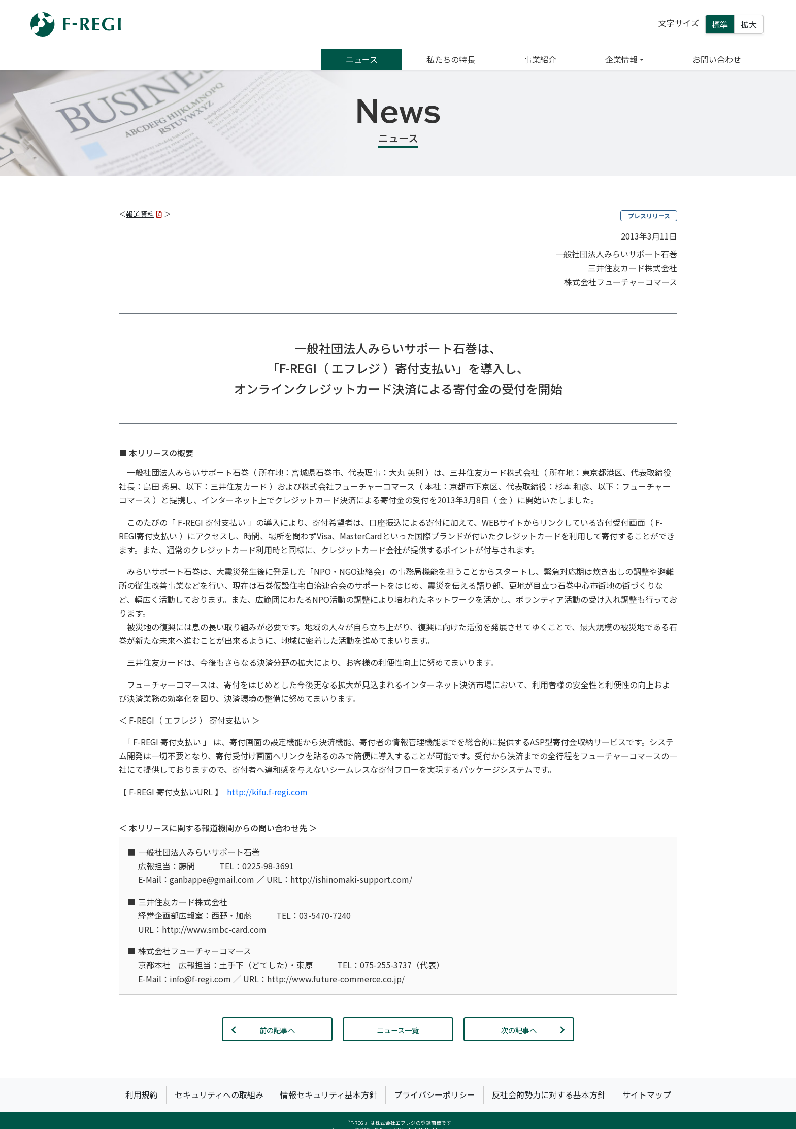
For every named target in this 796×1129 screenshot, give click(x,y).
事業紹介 (540, 59)
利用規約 (141, 1094)
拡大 (749, 24)
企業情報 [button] (621, 59)
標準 (720, 24)
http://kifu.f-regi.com (267, 791)
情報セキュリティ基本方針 (328, 1094)
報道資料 (144, 214)
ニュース (362, 59)
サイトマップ (646, 1094)
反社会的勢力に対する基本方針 (549, 1094)
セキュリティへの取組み (219, 1094)
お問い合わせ (716, 59)
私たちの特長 (450, 59)
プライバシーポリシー (434, 1094)
